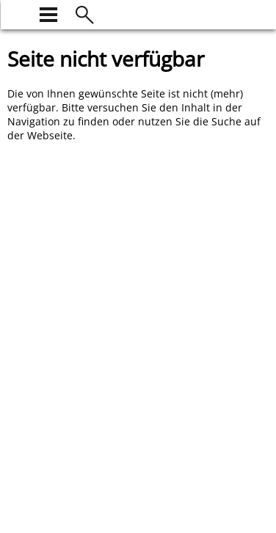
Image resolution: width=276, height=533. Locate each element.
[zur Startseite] (16, 13)
